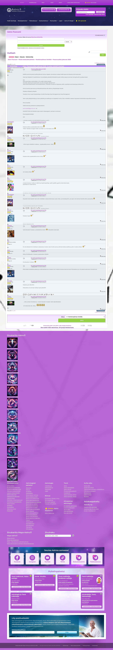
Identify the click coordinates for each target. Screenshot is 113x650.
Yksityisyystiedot (86, 645)
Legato (9, 257)
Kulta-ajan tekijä (89, 487)
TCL (8, 241)
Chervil (9, 210)
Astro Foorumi (14, 32)
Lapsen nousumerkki (13, 493)
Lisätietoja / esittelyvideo (21, 587)
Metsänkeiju (10, 121)
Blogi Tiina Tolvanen (32, 516)
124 (14, 64)
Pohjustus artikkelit (90, 491)
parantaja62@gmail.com (29, 108)
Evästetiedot (95, 645)
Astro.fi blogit (69, 21)
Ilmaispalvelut (22, 21)
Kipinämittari (11, 498)
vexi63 (9, 69)
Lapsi (60, 21)
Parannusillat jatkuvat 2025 (62, 59)
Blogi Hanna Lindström (33, 518)
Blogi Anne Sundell (31, 507)
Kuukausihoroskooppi (13, 487)
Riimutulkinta (49, 500)
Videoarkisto (87, 494)
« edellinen (97, 63)
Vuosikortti (67, 493)
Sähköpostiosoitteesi (19, 630)
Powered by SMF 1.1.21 (49, 325)
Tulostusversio (101, 64)
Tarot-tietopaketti (69, 487)
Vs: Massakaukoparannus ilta (38, 122)
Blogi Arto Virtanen (31, 514)
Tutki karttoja (11, 21)
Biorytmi (28, 488)
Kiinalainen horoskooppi (14, 502)
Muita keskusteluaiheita (26, 59)
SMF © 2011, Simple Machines (63, 325)
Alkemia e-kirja (11, 509)
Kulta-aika (90, 2)
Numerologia (32, 2)
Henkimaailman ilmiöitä (44, 59)
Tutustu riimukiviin (50, 504)
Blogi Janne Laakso (31, 504)
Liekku (9, 137)
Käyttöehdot (65, 645)
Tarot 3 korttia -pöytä (70, 496)
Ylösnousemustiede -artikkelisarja (94, 489)
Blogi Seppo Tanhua (32, 495)
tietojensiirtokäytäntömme (34, 626)
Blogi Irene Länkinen (32, 513)
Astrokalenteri (49, 9)
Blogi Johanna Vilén (32, 497)
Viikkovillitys (10, 486)
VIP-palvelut (81, 21)
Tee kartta (29, 527)
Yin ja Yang (67, 509)
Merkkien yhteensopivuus (14, 500)
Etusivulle (10, 510)
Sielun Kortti (67, 489)
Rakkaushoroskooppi (13, 496)
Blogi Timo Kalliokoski (32, 498)
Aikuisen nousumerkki (13, 491)
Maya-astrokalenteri (13, 540)
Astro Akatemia (49, 513)
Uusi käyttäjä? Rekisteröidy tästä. (95, 14)
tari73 (8, 166)
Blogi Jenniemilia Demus (33, 502)
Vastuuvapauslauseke (75, 645)
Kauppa (86, 496)
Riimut (60, 2)
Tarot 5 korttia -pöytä (70, 494)
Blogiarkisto (87, 493)
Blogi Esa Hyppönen (32, 505)
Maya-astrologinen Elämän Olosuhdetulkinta (20, 543)
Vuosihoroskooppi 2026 (14, 489)
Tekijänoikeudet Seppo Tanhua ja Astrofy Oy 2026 (26, 645)
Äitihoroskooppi (11, 494)
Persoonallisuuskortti (70, 491)
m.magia (9, 281)
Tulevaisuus (33, 21)
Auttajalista (10, 507)
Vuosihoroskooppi (69, 507)
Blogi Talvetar (30, 511)
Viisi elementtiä (68, 511)
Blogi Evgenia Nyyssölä (33, 509)
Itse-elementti (68, 513)
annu (8, 250)
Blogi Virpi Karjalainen (32, 500)
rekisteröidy (39, 37)
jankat (9, 150)
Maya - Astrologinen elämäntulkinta (17, 542)
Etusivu (22, 2)
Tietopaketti (29, 522)
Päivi (8, 179)
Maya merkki (11, 503)
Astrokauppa (64, 9)
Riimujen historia (50, 502)
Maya (43, 2)
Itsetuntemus (43, 21)
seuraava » (102, 63)
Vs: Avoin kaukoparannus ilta (38, 138)
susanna (9, 225)
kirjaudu (33, 37)
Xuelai (9, 265)
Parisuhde (53, 21)
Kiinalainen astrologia (73, 2)
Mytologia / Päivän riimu (52, 498)
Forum (28, 520)
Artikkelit (9, 505)
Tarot (52, 2)
